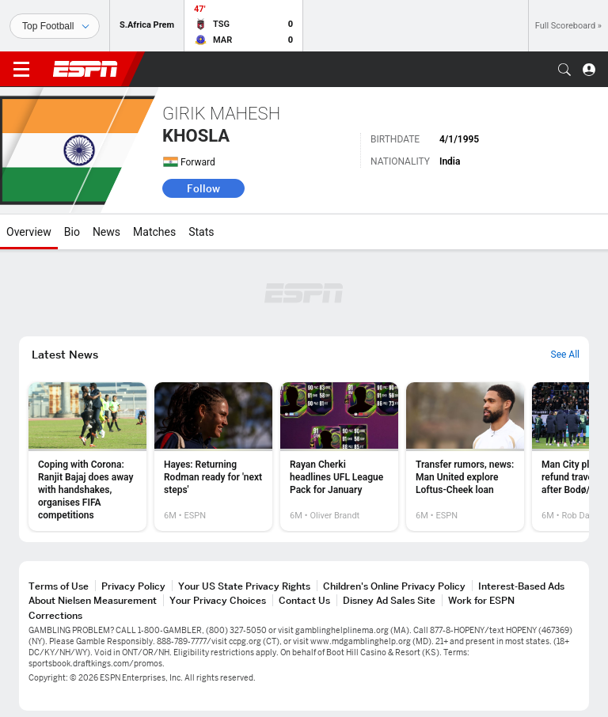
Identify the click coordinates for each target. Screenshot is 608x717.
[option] (87, 456)
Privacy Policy (133, 586)
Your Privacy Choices (217, 600)
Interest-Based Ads (521, 586)
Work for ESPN (481, 600)
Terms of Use (58, 586)
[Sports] (54, 26)
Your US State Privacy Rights (244, 586)
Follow (203, 188)
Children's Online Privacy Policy (394, 586)
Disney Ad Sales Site (389, 600)
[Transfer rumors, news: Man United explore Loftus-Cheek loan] (465, 456)
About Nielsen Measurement (92, 600)
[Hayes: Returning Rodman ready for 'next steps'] (213, 456)
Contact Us (304, 600)
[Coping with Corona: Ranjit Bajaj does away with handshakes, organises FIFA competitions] (87, 456)
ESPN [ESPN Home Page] (85, 68)
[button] (564, 69)
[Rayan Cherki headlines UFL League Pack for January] (339, 456)
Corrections (55, 615)
